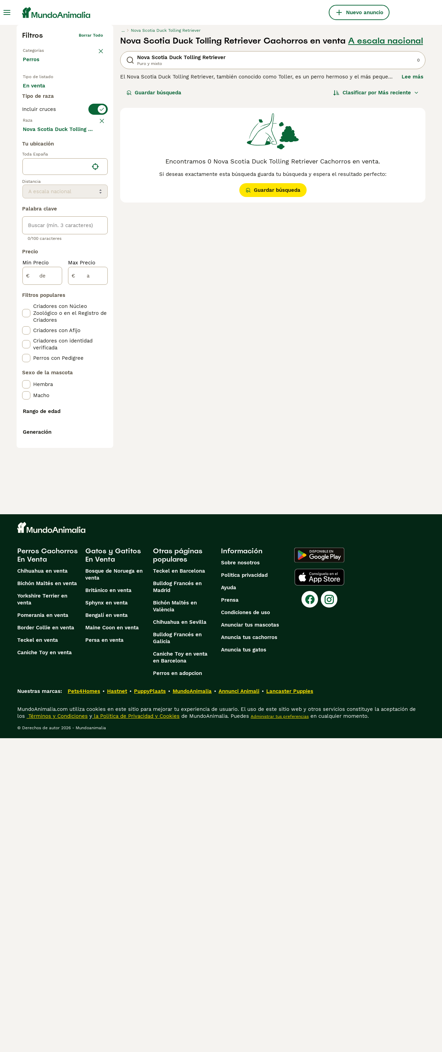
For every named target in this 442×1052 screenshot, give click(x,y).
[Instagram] (329, 913)
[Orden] (376, 93)
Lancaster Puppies (289, 1005)
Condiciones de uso (245, 926)
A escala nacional (385, 41)
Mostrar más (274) (51, 298)
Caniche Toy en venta (44, 966)
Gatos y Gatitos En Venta (113, 869)
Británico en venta (108, 904)
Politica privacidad (244, 889)
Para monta (43, 109)
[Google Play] (319, 869)
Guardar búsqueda (153, 93)
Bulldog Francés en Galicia (177, 951)
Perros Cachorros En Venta (47, 869)
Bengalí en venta (106, 929)
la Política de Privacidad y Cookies (136, 1030)
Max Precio (81, 433)
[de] (42, 446)
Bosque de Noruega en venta (114, 888)
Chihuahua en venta (42, 885)
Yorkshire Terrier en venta (42, 913)
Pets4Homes (84, 1005)
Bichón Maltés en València (175, 920)
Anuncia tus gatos (243, 963)
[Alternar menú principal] (7, 12)
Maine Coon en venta (112, 941)
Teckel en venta (37, 954)
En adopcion (81, 93)
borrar (96, 149)
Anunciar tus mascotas (250, 939)
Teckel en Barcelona (179, 885)
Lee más (412, 77)
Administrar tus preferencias (280, 1030)
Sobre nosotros (240, 876)
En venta (39, 93)
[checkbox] (26, 186)
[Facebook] (309, 913)
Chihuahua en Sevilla (179, 936)
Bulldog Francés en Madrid (177, 900)
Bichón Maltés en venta (47, 897)
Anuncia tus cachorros (249, 951)
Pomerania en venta (42, 929)
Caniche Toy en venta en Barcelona (180, 971)
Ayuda (228, 901)
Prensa (230, 914)
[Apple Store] (319, 891)
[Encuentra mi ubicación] (95, 337)
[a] (88, 446)
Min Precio (35, 433)
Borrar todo (91, 35)
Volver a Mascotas (41, 49)
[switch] (65, 135)
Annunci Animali (239, 1005)
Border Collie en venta (45, 941)
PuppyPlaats (150, 1005)
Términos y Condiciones (57, 1030)
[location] (65, 336)
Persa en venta (104, 954)
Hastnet (117, 1005)
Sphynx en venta (106, 916)
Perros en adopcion (177, 987)
